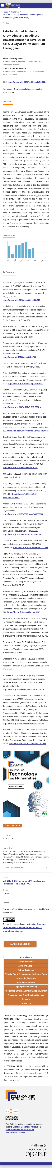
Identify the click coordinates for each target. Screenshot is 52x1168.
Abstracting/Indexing (26, 978)
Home (5, 12)
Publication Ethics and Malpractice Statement (26, 991)
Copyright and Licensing (26, 987)
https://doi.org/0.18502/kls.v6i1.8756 (19, 357)
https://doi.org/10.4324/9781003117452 (30, 547)
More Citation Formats (14, 867)
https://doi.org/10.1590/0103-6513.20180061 (22, 534)
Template (26, 999)
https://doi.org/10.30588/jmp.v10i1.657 (25, 383)
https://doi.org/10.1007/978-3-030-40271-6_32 (23, 723)
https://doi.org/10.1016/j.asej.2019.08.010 (21, 300)
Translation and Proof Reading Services (26, 995)
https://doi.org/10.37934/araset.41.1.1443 (27, 744)
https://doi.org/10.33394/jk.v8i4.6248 (23, 612)
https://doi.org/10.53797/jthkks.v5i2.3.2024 (27, 82)
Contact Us (26, 1003)
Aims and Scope (26, 966)
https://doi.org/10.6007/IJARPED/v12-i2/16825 (28, 431)
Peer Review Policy (26, 982)
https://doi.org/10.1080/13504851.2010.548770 (23, 689)
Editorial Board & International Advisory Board (26, 974)
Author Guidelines (26, 970)
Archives (15, 12)
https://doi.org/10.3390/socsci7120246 (20, 468)
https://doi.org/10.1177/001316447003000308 (23, 514)
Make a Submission (20, 944)
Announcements (26, 962)
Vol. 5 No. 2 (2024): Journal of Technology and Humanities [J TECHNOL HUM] (23, 16)
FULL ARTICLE (13, 825)
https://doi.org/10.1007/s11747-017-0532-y (22, 407)
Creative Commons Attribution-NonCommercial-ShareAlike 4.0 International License (24, 927)
